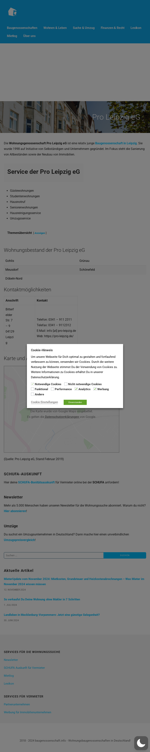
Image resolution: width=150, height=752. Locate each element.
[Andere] (32, 394)
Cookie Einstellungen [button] (44, 402)
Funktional (41, 389)
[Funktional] (32, 389)
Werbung (103, 389)
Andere (39, 394)
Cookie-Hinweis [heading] (42, 350)
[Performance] (52, 389)
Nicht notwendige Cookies (85, 384)
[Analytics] (76, 389)
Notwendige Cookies (48, 384)
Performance (63, 389)
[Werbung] (95, 389)
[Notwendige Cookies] (32, 384)
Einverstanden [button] (75, 402)
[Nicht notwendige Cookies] (65, 384)
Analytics (84, 389)
